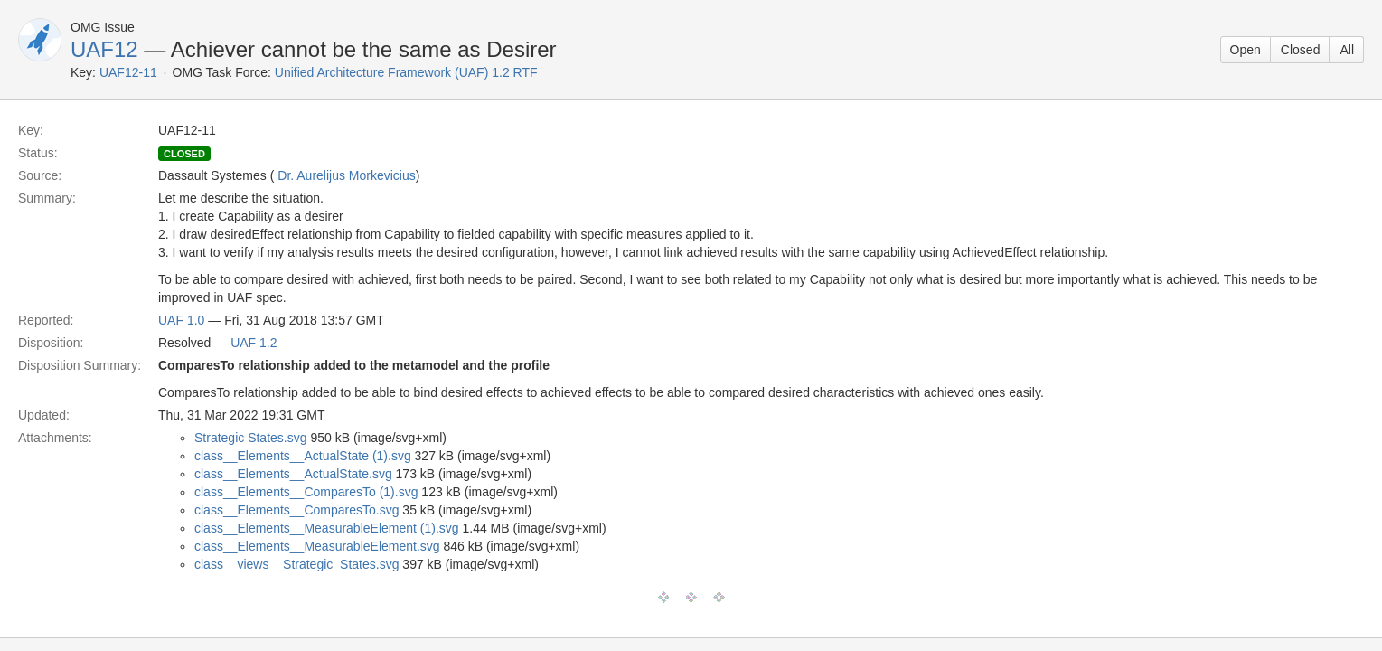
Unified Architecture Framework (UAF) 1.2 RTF (406, 72)
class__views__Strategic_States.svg (296, 564)
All (1347, 49)
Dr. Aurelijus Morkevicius (346, 175)
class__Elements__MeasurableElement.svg (317, 546)
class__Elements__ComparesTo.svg (296, 510)
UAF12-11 (128, 72)
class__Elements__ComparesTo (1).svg (306, 492)
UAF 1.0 (181, 320)
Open (1245, 49)
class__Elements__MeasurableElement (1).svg (326, 528)
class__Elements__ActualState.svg (293, 474)
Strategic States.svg (250, 437)
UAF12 (104, 49)
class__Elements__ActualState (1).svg (302, 455)
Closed (1301, 49)
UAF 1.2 (253, 342)
